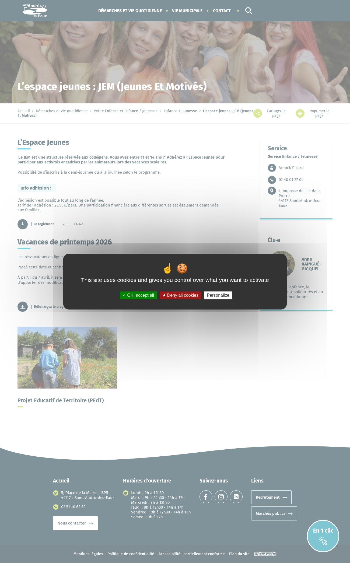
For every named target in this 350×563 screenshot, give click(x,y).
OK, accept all (138, 295)
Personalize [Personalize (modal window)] (218, 295)
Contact (222, 10)
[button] (130, 10)
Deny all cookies (180, 295)
